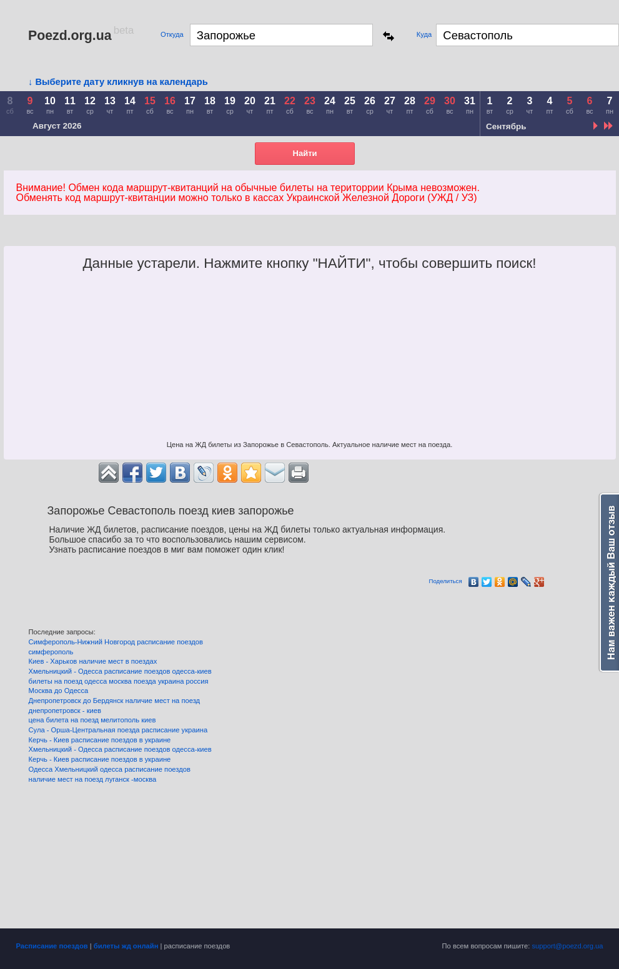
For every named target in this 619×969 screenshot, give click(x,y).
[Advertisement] (310, 359)
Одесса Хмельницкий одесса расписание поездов (110, 769)
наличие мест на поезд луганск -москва (93, 779)
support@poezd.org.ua (567, 946)
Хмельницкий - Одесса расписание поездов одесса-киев (120, 671)
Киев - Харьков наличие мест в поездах (93, 661)
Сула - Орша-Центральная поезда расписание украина (118, 730)
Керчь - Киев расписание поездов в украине (100, 740)
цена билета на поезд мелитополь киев (92, 720)
